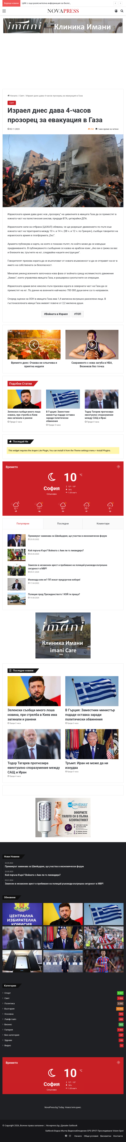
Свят (21, 95)
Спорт (7, 993)
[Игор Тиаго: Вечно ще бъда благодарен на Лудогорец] (104, 937)
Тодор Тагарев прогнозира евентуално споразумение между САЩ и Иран (99, 414)
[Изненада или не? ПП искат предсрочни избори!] (17, 584)
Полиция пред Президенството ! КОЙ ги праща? (54, 594)
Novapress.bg (52, 1125)
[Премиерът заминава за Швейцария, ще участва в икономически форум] (17, 540)
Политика (9, 1003)
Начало (13, 95)
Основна (8, 1014)
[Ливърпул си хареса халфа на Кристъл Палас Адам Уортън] (104, 961)
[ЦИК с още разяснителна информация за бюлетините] (22, 914)
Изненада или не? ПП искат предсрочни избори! (54, 579)
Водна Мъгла (61, 1131)
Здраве (8, 1040)
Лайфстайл (10, 1019)
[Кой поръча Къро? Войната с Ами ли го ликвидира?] (17, 555)
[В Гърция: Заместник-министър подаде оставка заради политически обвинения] (63, 399)
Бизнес (8, 1024)
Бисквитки (105, 1136)
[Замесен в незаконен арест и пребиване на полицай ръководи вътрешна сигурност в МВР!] (17, 569)
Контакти (118, 1136)
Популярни (23, 523)
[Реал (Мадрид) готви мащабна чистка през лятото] (63, 961)
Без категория (11, 1035)
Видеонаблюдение (77, 1131)
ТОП (78, 314)
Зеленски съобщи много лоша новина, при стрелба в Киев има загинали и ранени (24, 414)
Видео (7, 1045)
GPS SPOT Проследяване (100, 1131)
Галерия (8, 1029)
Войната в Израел (57, 314)
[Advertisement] (63, 64)
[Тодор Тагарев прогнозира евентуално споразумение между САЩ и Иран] (101, 399)
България (9, 1008)
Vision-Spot (118, 1131)
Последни (63, 523)
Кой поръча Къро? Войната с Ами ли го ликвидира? (56, 550)
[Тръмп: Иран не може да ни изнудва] (91, 744)
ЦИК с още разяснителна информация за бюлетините (49, 3)
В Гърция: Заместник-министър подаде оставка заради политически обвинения (90, 714)
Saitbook (73, 1125)
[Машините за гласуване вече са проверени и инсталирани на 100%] (22, 961)
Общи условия (91, 1136)
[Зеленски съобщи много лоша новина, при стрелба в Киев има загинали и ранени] (24, 399)
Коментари (103, 523)
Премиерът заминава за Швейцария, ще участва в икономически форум (67, 536)
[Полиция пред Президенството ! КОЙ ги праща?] (17, 599)
